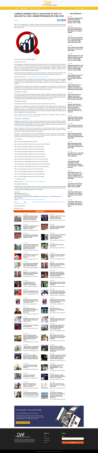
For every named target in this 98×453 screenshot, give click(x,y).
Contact (45, 442)
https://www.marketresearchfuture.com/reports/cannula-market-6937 (29, 116)
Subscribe (73, 442)
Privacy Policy (47, 438)
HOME (16, 8)
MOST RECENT (24, 8)
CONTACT (37, 8)
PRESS (31, 8)
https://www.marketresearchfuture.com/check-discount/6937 (35, 181)
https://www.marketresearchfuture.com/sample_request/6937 (39, 76)
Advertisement (47, 440)
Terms (45, 436)
